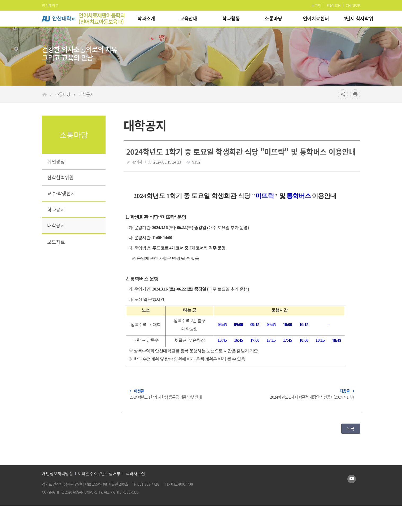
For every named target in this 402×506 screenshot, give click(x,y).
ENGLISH (334, 5)
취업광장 (56, 161)
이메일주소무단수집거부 (99, 473)
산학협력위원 (60, 177)
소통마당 (63, 94)
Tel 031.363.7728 (146, 484)
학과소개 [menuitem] (146, 18)
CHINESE (353, 5)
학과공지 (56, 209)
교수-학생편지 (61, 193)
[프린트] (355, 94)
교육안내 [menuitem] (188, 18)
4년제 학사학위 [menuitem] (358, 18)
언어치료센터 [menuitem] (316, 18)
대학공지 (86, 94)
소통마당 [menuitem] (273, 18)
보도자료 (56, 241)
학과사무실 (135, 473)
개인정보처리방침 (57, 473)
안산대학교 (50, 5)
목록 (351, 428)
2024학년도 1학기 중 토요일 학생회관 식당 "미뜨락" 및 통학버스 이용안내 (241, 151)
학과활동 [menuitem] (231, 18)
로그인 (316, 5)
